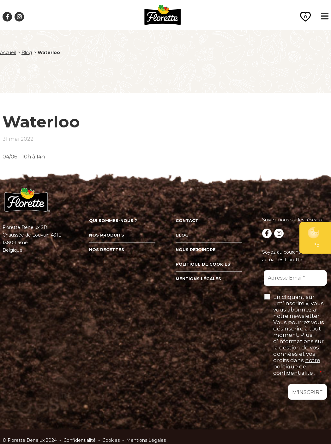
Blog (26, 52)
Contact (187, 220)
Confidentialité (79, 440)
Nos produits (106, 234)
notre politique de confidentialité (296, 366)
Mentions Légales (146, 440)
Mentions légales (198, 278)
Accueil (8, 52)
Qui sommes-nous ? (113, 220)
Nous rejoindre (196, 249)
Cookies (111, 440)
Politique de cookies (203, 264)
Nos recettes (106, 249)
